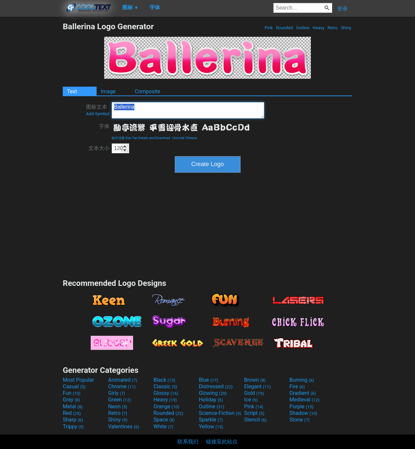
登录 (342, 9)
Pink (269, 27)
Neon (117, 406)
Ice (251, 399)
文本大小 (98, 148)
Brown (254, 380)
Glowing (213, 393)
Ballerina (188, 110)
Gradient (302, 393)
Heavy (318, 27)
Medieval (304, 399)
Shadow (303, 413)
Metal (73, 406)
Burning (301, 380)
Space (163, 420)
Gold (254, 393)
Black (164, 380)
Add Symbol (97, 113)
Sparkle (211, 420)
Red (72, 413)
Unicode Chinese (185, 138)
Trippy (73, 426)
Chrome (122, 386)
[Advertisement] (31, 120)
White (163, 426)
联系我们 (187, 441)
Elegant (257, 386)
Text (72, 91)
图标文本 (97, 110)
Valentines (123, 426)
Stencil (255, 420)
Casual (74, 386)
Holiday (211, 399)
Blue (208, 380)
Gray (71, 399)
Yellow (211, 426)
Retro (333, 27)
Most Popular (78, 380)
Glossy (165, 393)
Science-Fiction (220, 413)
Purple (301, 406)
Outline (303, 27)
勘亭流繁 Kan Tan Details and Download (141, 138)
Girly (116, 393)
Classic (165, 386)
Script (254, 413)
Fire (297, 386)
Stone (299, 420)
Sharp (73, 420)
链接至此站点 (222, 441)
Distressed (216, 386)
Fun (72, 393)
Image (108, 91)
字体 (104, 126)
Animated (122, 380)
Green (119, 399)
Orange (166, 406)
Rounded (284, 27)
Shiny (346, 27)
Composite (147, 91)
